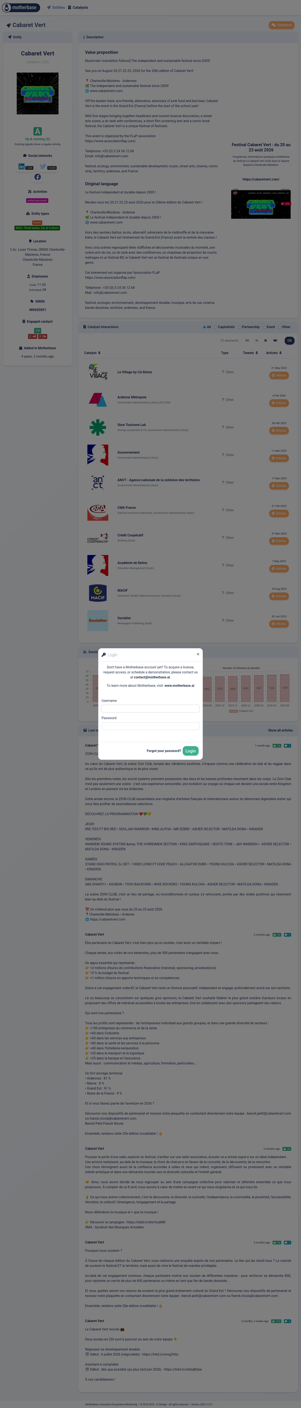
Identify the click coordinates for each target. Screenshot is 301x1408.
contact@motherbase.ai (152, 677)
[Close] (198, 654)
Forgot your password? (164, 751)
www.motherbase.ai (179, 686)
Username (109, 701)
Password (109, 718)
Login (190, 750)
